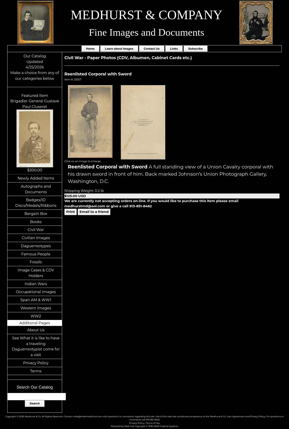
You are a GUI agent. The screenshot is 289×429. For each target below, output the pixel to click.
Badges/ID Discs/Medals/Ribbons (35, 203)
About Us (35, 330)
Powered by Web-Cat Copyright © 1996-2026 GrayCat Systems (144, 426)
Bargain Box (35, 213)
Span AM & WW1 (35, 300)
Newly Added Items (36, 178)
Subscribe (195, 48)
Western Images (36, 308)
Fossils (36, 262)
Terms (36, 371)
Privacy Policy (35, 363)
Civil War (36, 229)
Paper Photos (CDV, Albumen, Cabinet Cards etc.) (139, 57)
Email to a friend (94, 212)
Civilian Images (36, 237)
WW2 (36, 316)
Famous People (35, 254)
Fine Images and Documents (146, 32)
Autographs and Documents (36, 189)
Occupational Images (36, 291)
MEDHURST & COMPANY (146, 15)
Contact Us (152, 48)
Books (36, 221)
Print (70, 212)
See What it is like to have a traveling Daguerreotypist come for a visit (36, 346)
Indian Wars (36, 284)
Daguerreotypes (36, 246)
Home (90, 48)
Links (174, 48)
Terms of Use (153, 423)
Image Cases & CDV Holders (36, 273)
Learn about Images (119, 48)
